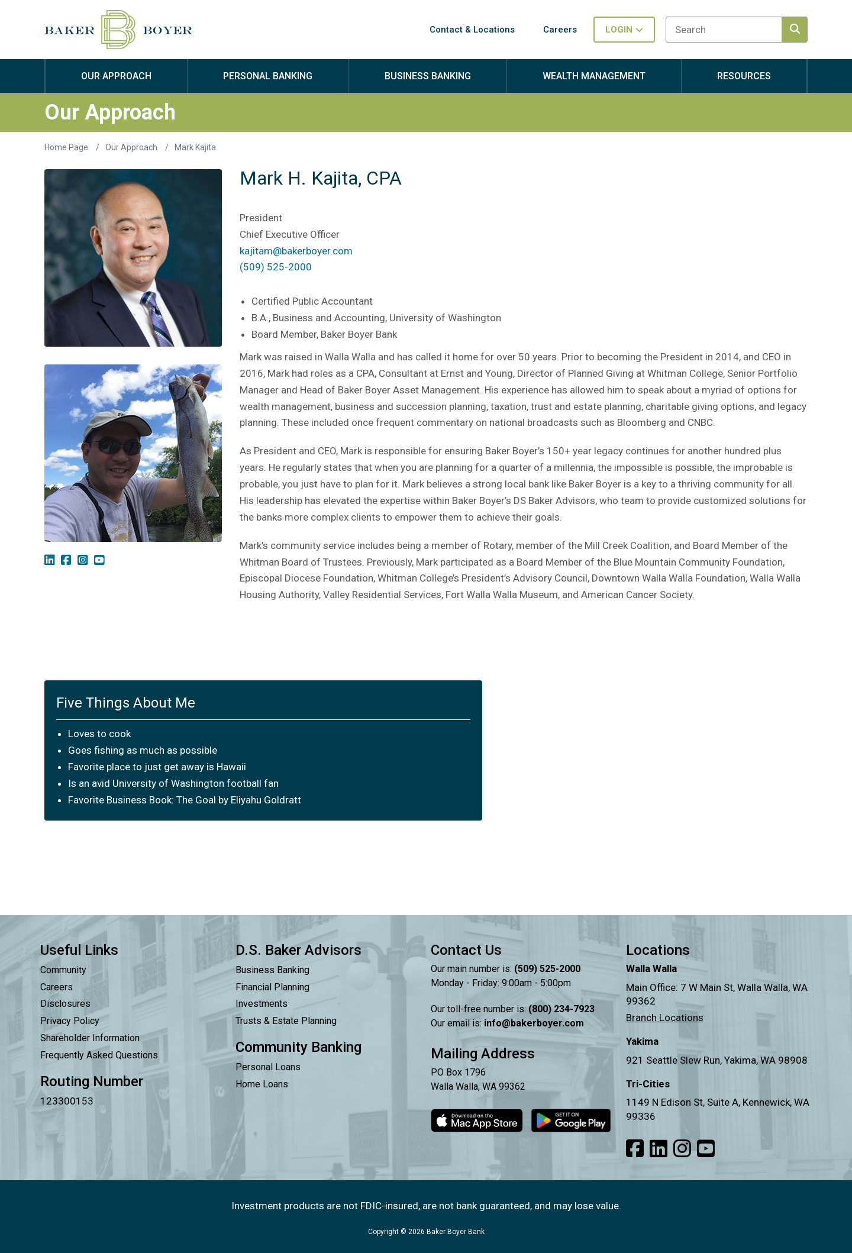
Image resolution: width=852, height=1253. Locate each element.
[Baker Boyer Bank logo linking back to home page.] (118, 29)
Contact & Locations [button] (472, 29)
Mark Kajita (195, 147)
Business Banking (272, 970)
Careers (56, 987)
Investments (261, 1003)
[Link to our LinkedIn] (658, 1149)
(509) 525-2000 (276, 267)
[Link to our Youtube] (706, 1149)
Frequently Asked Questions (99, 1055)
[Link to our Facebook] (635, 1149)
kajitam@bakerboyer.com (296, 251)
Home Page (67, 147)
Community (63, 970)
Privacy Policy (69, 1020)
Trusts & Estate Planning (286, 1020)
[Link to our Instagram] (682, 1149)
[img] (49, 560)
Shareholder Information (90, 1038)
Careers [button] (560, 29)
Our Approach (132, 147)
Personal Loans (268, 1067)
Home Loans (261, 1084)
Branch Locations (664, 1017)
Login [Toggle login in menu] (624, 29)
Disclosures (65, 1003)
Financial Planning (272, 987)
